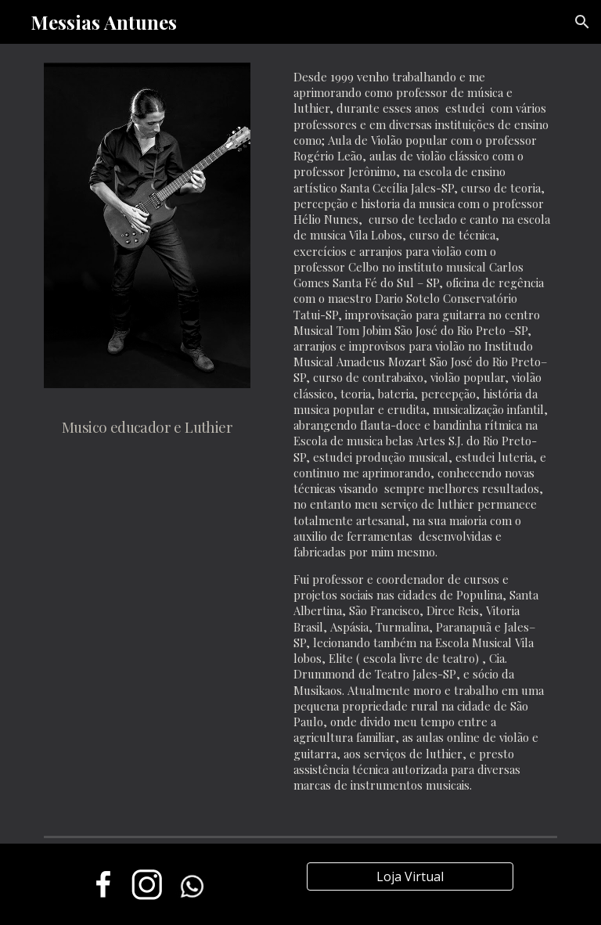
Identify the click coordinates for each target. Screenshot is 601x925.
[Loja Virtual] (410, 876)
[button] (582, 22)
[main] (147, 421)
